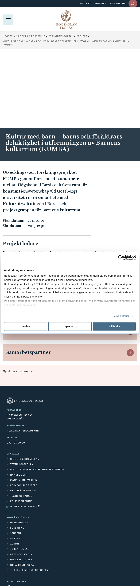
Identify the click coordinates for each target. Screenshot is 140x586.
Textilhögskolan (21, 390)
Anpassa (70, 326)
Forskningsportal (60, 36)
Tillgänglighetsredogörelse (29, 496)
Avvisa (25, 326)
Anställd (16, 465)
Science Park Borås (23, 432)
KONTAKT (100, 3)
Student (15, 459)
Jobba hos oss (19, 475)
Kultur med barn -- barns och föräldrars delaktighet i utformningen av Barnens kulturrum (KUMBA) (66, 43)
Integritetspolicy (22, 491)
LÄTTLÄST (85, 3)
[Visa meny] (8, 19)
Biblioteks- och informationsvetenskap (37, 396)
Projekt (81, 36)
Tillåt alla (114, 326)
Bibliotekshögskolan (24, 385)
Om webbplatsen (21, 486)
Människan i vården (23, 406)
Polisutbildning (21, 427)
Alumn (14, 470)
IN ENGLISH (117, 3)
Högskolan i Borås (15, 36)
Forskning (38, 36)
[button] (130, 193)
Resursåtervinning (23, 417)
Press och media (21, 480)
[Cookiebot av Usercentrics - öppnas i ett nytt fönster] (121, 257)
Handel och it (19, 401)
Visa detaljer (121, 315)
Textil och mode (21, 422)
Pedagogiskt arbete (23, 411)
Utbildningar (19, 449)
